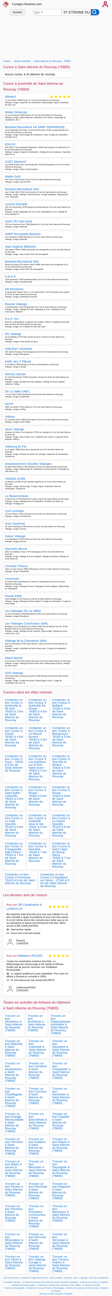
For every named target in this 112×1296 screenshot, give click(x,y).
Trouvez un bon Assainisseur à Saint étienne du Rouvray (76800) (13, 1072)
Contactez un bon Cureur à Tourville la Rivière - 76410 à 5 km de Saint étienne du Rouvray (61, 766)
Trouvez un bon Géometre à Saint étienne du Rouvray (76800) (61, 1048)
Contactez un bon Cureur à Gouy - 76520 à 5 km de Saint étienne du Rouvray (14, 763)
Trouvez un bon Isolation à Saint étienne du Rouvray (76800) (37, 1146)
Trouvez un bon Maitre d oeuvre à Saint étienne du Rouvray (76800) (14, 1168)
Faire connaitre (56, 1278)
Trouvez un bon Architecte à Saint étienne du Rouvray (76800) (37, 1023)
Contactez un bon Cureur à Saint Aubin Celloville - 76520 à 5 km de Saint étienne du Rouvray (14, 797)
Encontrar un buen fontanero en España (56, 1294)
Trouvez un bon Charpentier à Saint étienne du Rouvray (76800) (61, 1070)
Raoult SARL (13, 596)
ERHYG (10, 144)
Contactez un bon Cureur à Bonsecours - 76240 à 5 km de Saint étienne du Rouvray (61, 736)
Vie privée (68, 1278)
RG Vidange (13, 334)
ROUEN (37, 955)
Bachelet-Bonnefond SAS (22, 189)
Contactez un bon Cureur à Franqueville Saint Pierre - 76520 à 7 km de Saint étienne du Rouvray (14, 853)
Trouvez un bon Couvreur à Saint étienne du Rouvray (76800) (38, 1096)
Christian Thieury (16, 566)
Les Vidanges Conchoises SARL (26, 623)
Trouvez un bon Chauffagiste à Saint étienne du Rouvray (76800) (13, 1097)
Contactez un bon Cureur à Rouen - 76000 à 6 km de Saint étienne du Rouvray (38, 796)
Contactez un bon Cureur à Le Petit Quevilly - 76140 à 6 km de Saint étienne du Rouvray (14, 825)
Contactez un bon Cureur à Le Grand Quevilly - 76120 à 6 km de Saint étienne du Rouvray (61, 825)
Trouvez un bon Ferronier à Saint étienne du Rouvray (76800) (14, 1146)
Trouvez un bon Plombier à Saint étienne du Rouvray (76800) (14, 1213)
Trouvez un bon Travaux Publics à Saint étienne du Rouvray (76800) (61, 1264)
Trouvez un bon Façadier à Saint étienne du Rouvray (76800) (61, 1121)
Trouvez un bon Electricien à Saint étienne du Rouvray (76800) (61, 1096)
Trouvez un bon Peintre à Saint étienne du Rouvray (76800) (14, 1189)
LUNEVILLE (14, 908)
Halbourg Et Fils (15, 446)
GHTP (9, 404)
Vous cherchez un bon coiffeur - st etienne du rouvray (78, 1285)
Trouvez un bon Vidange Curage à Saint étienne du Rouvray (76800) (37, 1264)
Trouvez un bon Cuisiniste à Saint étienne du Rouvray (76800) (37, 1048)
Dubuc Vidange (15, 536)
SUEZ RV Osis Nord (18, 221)
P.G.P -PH (12, 319)
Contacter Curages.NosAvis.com (34, 1278)
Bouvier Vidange (16, 304)
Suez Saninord (15, 523)
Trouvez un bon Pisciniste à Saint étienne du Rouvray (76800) (38, 1191)
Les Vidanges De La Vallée (23, 611)
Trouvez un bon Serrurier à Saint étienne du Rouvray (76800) (37, 1241)
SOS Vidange (14, 673)
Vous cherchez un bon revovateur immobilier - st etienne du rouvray (69, 1282)
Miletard (10, 96)
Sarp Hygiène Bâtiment (20, 246)
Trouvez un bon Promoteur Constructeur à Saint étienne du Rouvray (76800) (37, 1216)
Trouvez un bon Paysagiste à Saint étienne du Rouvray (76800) (61, 1168)
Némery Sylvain (15, 374)
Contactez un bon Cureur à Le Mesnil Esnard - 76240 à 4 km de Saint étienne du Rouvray (38, 738)
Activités (17, 12)
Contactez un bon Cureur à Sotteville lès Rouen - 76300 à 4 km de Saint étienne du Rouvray (38, 710)
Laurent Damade (16, 204)
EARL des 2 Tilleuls (18, 361)
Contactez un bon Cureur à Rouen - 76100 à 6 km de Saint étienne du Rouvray (61, 796)
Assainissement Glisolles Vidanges (28, 464)
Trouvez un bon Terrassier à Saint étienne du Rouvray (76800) (61, 1241)
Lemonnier (12, 578)
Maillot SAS (13, 176)
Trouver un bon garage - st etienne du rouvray (64, 1288)
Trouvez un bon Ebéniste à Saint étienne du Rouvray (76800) (14, 1048)
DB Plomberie (14, 289)
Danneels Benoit (16, 549)
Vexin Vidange (14, 429)
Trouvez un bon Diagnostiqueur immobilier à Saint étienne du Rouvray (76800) (61, 1024)
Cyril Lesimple (14, 511)
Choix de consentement (98, 1278)
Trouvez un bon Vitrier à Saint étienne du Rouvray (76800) (14, 1262)
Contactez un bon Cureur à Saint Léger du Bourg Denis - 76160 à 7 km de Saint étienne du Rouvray (61, 855)
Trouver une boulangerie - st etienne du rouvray (23, 1288)
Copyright (83, 1278)
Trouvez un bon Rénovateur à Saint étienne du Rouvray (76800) (14, 1241)
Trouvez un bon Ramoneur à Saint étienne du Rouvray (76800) (61, 1213)
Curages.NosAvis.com (27, 4)
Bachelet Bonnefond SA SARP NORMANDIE (35, 127)
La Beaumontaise (16, 496)
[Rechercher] (95, 12)
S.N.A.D (10, 276)
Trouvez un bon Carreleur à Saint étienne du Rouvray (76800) (38, 1070)
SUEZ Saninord (15, 161)
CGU (76, 1278)
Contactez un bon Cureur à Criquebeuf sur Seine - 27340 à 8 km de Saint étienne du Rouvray (54, 880)
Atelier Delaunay (16, 112)
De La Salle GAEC (17, 391)
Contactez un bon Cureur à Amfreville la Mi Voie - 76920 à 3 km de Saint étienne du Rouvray (14, 710)
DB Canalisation (28, 904)
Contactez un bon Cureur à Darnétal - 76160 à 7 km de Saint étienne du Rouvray (38, 852)
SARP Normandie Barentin (23, 234)
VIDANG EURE (15, 479)
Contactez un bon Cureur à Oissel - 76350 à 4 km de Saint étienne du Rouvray (14, 736)
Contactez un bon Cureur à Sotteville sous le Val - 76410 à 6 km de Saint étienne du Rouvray (38, 825)
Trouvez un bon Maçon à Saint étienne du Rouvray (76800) (61, 1144)
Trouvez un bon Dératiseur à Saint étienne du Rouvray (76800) (14, 1023)
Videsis (10, 416)
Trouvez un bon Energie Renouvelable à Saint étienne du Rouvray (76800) (14, 1122)
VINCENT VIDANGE (18, 349)
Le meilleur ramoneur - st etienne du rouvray (21, 1282)
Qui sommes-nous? (12, 1278)
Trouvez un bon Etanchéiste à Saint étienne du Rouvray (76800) (38, 1121)
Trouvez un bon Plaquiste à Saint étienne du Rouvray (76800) (61, 1191)
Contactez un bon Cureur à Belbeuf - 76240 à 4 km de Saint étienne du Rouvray (61, 708)
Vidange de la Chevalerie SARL (26, 641)
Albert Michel (13, 658)
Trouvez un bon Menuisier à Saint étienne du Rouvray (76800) (37, 1168)
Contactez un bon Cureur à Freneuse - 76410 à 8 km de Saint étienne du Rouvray (20, 879)
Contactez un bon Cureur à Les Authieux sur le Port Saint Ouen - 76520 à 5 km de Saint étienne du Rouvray (38, 767)
